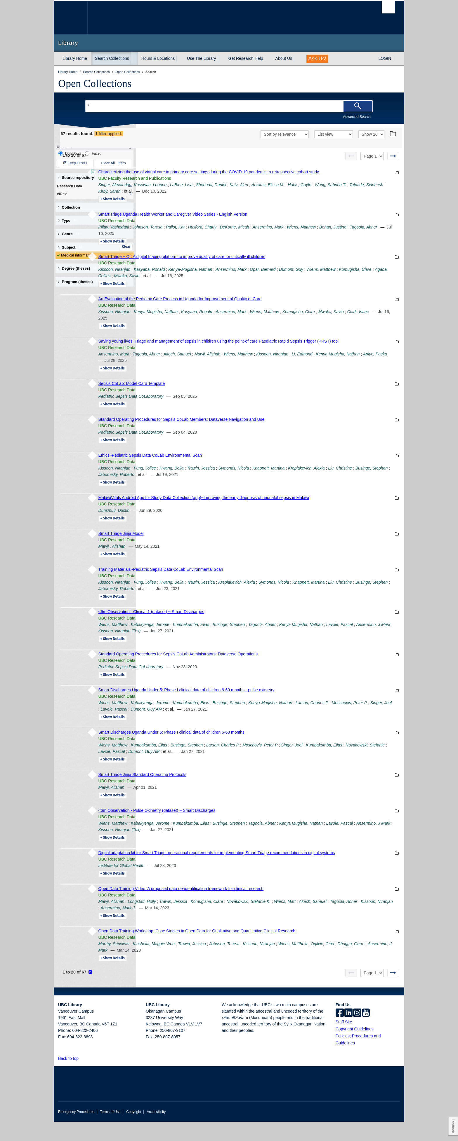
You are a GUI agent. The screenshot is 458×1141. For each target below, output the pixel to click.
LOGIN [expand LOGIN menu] (384, 58)
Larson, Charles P (302, 758)
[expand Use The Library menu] (221, 58)
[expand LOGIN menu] (396, 58)
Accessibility (156, 1131)
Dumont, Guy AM (308, 722)
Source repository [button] (76, 177)
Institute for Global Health (201, 884)
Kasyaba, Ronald (229, 275)
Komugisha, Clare (227, 282)
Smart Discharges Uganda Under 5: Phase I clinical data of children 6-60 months (251, 745)
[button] (82, 1077)
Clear (126, 247)
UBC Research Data (196, 227)
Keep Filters (75, 163)
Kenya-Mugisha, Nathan (270, 275)
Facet (92, 153)
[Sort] (285, 134)
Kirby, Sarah (263, 197)
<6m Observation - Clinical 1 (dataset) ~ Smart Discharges (231, 624)
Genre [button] (69, 234)
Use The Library (201, 58)
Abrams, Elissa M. (347, 191)
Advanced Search (357, 117)
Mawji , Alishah (191, 559)
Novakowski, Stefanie (237, 764)
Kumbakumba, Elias (271, 637)
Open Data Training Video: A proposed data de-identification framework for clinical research (261, 908)
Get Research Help (245, 58)
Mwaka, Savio (289, 282)
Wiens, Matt (365, 920)
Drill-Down (69, 153)
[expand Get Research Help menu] (268, 58)
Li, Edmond (382, 366)
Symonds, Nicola (313, 481)
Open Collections (94, 83)
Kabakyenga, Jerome (230, 637)
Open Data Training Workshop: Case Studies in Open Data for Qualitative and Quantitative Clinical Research (276, 950)
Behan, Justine (210, 240)
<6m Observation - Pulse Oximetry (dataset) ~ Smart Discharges (236, 823)
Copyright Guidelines (355, 1048)
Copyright (133, 1131)
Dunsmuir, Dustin (193, 523)
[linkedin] (348, 1032)
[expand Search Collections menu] (134, 58)
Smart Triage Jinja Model (200, 546)
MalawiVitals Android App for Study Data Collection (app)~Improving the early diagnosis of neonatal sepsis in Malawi (283, 510)
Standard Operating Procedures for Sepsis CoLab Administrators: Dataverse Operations (258, 666)
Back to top (71, 1077)
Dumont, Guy (371, 275)
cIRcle (93, 194)
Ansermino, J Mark (242, 643)
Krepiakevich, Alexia (316, 595)
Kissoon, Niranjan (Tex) (283, 643)
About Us (283, 58)
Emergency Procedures (76, 1131)
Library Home (75, 58)
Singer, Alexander (194, 191)
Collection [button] (69, 207)
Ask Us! (317, 59)
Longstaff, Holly (222, 920)
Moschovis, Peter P (217, 722)
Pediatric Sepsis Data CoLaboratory (210, 409)
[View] (333, 134)
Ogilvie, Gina (190, 969)
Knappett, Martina (348, 481)
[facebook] (340, 1032)
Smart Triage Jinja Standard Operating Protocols (222, 787)
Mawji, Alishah (287, 366)
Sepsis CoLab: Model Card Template (211, 396)
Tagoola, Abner (241, 240)
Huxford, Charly (282, 233)
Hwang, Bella (251, 481)
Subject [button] (71, 247)
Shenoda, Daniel (291, 191)
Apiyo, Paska (240, 373)
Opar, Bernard (342, 275)
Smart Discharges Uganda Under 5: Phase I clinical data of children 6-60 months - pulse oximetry (266, 702)
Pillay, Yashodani (193, 233)
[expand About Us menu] (297, 58)
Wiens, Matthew (192, 282)
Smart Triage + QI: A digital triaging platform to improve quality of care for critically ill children (261, 263)
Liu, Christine (205, 487)
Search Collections (112, 58)
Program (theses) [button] (79, 282)
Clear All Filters (113, 163)
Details (192, 205)
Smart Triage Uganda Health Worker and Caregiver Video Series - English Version (252, 220)
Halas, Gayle (379, 191)
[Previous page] (351, 156)
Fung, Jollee (225, 481)
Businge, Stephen (236, 487)
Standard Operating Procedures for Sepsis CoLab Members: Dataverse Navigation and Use (261, 432)
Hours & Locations (158, 58)
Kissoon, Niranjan (194, 275)
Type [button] (68, 220)
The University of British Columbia (70, 17)
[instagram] (357, 1032)
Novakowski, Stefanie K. (328, 920)
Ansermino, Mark (347, 233)
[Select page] (372, 156)
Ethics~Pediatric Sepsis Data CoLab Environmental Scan (230, 468)
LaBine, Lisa (261, 191)
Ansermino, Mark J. (279, 927)
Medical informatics (77, 255)
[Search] (357, 106)
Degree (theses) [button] (78, 268)
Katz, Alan (318, 191)
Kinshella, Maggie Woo (233, 963)
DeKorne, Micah (314, 233)
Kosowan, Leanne (230, 191)
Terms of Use (110, 1131)
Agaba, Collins (260, 282)
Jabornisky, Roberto (274, 487)
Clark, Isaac (231, 324)
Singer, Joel (248, 722)
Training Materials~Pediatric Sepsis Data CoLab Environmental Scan (240, 582)
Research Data (93, 186)
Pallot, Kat (255, 233)
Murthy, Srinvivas (193, 963)
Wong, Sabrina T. (196, 197)
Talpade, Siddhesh (232, 197)
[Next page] (393, 156)
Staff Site (344, 1041)
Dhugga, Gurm (218, 969)
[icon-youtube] (366, 1032)
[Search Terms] (229, 106)
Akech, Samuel (257, 366)
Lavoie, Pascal (208, 643)
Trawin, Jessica (281, 481)
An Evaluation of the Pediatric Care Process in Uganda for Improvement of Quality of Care (259, 305)
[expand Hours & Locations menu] (179, 58)
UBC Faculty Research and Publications (214, 184)
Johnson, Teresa (227, 233)
